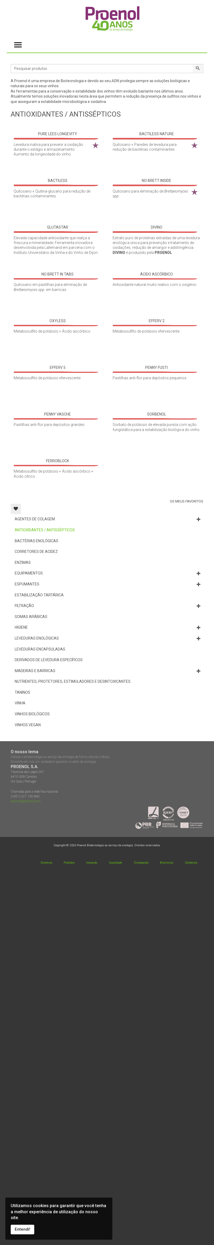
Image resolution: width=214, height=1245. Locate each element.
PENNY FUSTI (156, 367)
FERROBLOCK (57, 461)
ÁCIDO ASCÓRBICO (156, 274)
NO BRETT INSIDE (156, 180)
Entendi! (22, 1229)
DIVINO (156, 227)
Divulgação (141, 862)
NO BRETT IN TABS (57, 274)
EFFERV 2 (157, 321)
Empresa (46, 862)
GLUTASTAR (57, 227)
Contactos (191, 862)
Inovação (91, 862)
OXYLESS (57, 321)
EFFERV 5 (58, 367)
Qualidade (115, 862)
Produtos (69, 862)
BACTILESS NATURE (156, 134)
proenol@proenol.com (26, 801)
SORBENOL (156, 414)
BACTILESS (57, 180)
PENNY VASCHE (57, 414)
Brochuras (166, 862)
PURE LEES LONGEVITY (57, 134)
